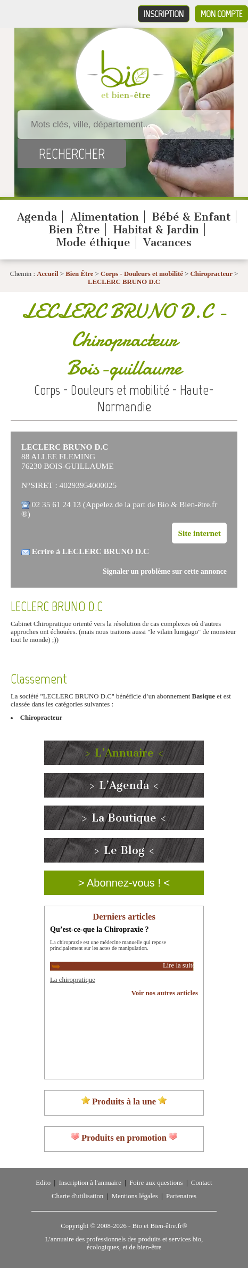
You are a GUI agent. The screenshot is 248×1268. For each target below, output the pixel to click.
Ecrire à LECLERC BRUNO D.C (90, 551)
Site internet (199, 533)
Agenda (37, 216)
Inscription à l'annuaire (90, 1182)
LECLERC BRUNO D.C (124, 282)
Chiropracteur (212, 274)
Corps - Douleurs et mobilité (143, 274)
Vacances (167, 242)
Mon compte (221, 14)
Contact (201, 1182)
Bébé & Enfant (191, 216)
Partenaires (181, 1196)
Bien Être (74, 229)
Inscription (164, 14)
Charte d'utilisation (77, 1196)
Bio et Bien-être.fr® (159, 1226)
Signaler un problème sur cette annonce (165, 571)
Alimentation (104, 216)
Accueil (48, 274)
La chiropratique (72, 979)
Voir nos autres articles (164, 993)
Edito (43, 1182)
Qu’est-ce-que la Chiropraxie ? (99, 929)
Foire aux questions (156, 1182)
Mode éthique (93, 242)
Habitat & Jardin (156, 229)
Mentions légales (135, 1196)
